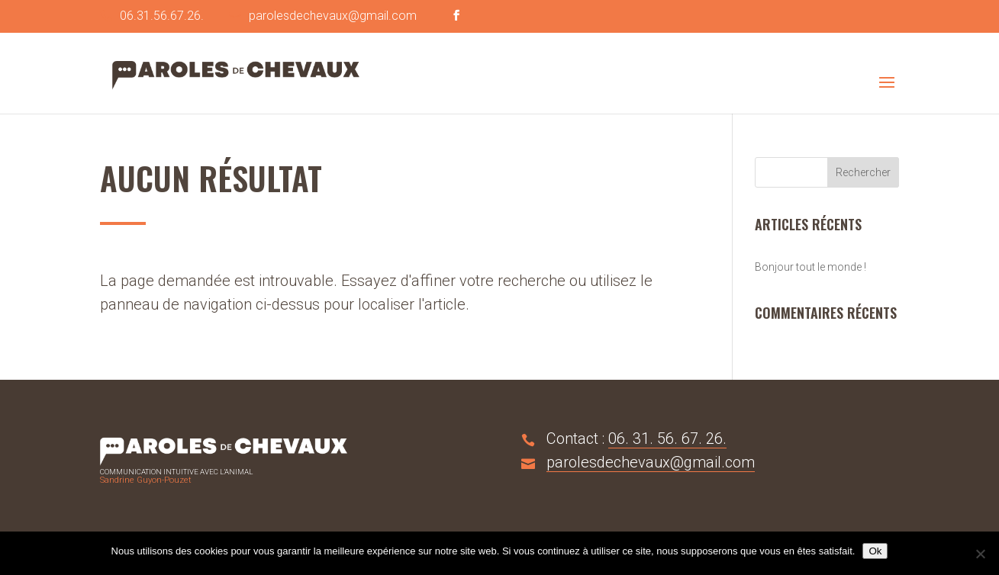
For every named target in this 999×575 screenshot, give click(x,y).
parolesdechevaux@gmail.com (650, 462)
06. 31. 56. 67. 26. (667, 438)
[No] (980, 553)
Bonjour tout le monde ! (810, 267)
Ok (874, 551)
